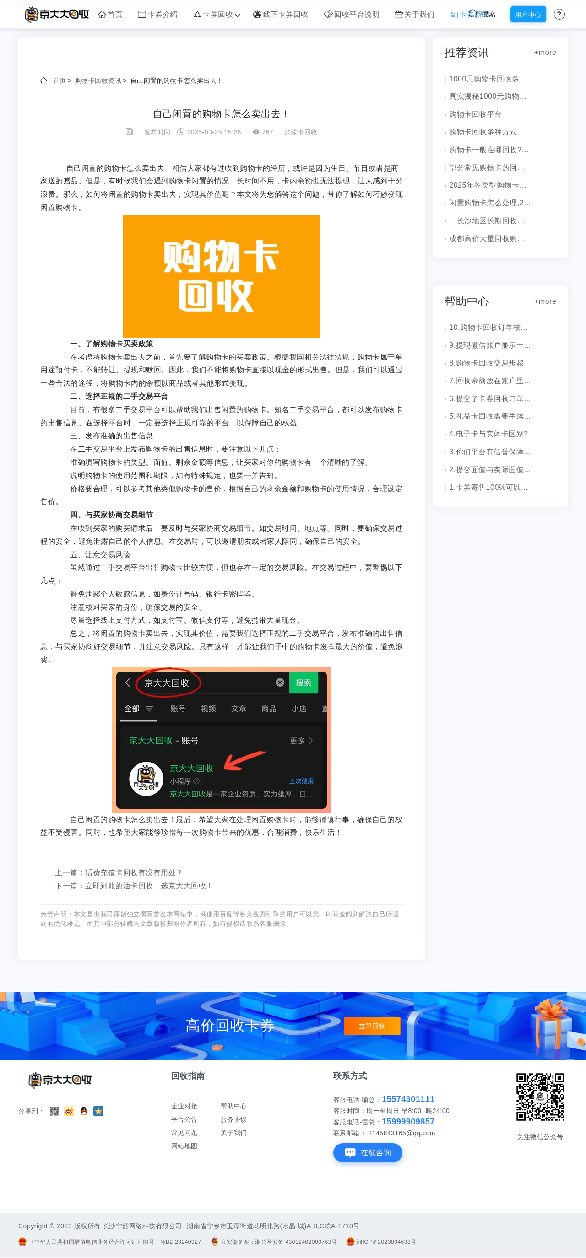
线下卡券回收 (281, 14)
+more (545, 52)
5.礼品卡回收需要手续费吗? (490, 416)
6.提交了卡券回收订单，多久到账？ (490, 399)
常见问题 (184, 1132)
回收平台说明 (352, 14)
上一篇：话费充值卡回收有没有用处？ (119, 872)
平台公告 (184, 1119)
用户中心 (528, 14)
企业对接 (184, 1106)
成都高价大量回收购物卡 (490, 238)
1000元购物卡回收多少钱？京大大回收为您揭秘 (490, 79)
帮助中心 (234, 1106)
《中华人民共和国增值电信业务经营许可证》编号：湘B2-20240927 (109, 1242)
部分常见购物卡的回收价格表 (490, 168)
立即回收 (372, 1026)
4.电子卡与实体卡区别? (488, 434)
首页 (110, 14)
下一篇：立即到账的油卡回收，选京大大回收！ (134, 886)
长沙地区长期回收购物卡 (490, 221)
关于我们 (415, 14)
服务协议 (234, 1119)
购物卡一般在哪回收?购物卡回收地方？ (490, 150)
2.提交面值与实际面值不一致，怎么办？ (490, 469)
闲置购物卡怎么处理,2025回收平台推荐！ (490, 203)
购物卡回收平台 (475, 114)
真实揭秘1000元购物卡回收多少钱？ (490, 96)
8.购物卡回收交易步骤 (486, 363)
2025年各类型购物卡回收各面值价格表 (490, 185)
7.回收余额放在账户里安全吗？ (490, 381)
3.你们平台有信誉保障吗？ (490, 452)
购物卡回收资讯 (98, 80)
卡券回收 (216, 14)
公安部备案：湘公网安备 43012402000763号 (274, 1242)
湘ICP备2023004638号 (382, 1242)
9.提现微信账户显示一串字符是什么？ (490, 345)
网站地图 (184, 1146)
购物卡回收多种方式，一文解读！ (490, 132)
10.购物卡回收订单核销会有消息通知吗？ (490, 327)
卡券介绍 (158, 14)
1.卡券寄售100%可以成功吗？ (490, 487)
